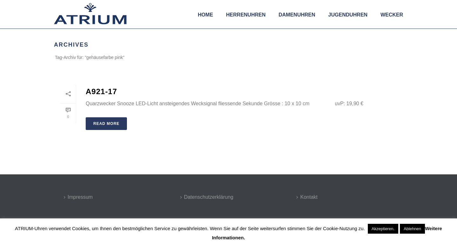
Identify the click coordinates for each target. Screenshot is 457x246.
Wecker (392, 14)
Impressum (78, 197)
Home (205, 14)
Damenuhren (297, 14)
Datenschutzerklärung (207, 197)
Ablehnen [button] (412, 228)
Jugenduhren (348, 14)
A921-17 (101, 91)
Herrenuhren (245, 14)
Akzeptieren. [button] (383, 228)
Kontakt (306, 197)
